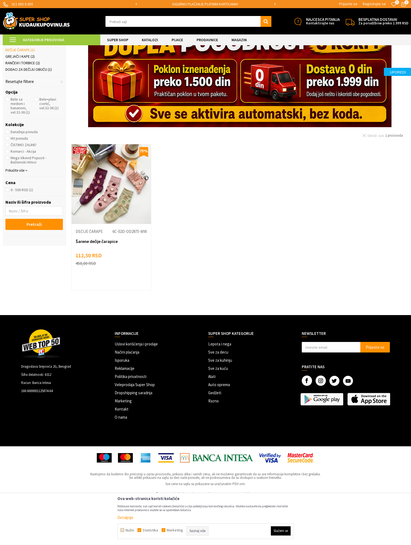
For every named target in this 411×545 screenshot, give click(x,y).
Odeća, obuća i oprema (93, 48)
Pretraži (34, 269)
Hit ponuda (19, 183)
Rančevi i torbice (22, 108)
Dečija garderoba (23, 82)
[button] (188, 21)
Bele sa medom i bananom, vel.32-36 (20, 151)
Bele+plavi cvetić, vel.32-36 (49, 149)
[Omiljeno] (393, 4)
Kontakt (122, 454)
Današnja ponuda (24, 177)
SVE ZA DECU (62, 48)
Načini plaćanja (127, 397)
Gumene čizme (19, 75)
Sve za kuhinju (220, 405)
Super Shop (40, 48)
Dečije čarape (20, 95)
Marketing (123, 446)
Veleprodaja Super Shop (135, 430)
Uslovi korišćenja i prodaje (136, 389)
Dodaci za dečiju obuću (28, 114)
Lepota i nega (219, 389)
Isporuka (122, 405)
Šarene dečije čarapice (97, 286)
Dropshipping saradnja (133, 438)
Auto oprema (219, 430)
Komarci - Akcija (23, 196)
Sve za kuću (218, 414)
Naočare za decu (22, 88)
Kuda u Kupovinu (15, 48)
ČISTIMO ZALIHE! (23, 190)
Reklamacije (124, 414)
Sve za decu (218, 397)
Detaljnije (125, 517)
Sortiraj (309, 62)
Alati (212, 422)
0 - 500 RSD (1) (22, 235)
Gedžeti (214, 438)
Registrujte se (374, 3)
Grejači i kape (20, 101)
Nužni (130, 530)
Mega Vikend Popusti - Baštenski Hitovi (28, 205)
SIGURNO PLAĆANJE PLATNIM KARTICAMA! (205, 4)
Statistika (150, 530)
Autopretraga (286, 62)
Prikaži (352, 62)
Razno (213, 446)
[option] (205, 4)
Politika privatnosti (130, 422)
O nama (121, 462)
